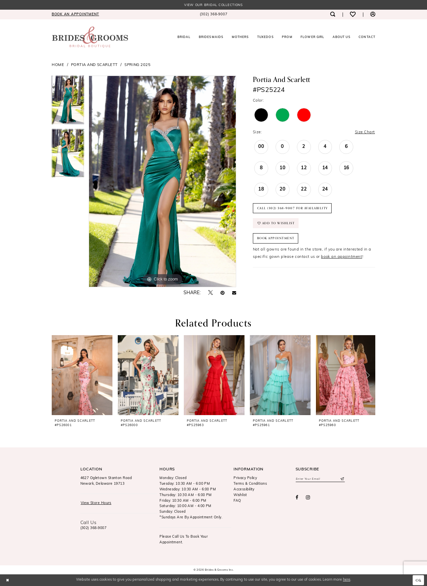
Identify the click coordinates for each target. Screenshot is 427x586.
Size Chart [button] (365, 132)
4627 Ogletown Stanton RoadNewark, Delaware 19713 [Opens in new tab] (106, 481)
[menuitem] (75, 14)
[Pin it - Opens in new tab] (223, 293)
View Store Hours (96, 503)
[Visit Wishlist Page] (353, 14)
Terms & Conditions (250, 484)
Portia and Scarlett (94, 65)
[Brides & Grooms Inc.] (90, 37)
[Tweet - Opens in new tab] (210, 293)
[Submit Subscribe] (342, 479)
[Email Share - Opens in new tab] (234, 293)
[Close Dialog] (7, 580)
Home (58, 65)
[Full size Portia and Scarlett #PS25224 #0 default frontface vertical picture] (162, 181)
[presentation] (82, 375)
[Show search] (332, 14)
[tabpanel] (68, 102)
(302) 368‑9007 (93, 528)
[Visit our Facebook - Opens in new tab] (297, 497)
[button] (373, 14)
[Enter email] (320, 479)
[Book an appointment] (75, 14)
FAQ (237, 501)
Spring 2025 (137, 65)
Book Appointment (276, 238)
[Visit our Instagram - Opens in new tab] (308, 497)
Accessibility (244, 489)
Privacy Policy (245, 478)
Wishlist (240, 495)
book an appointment (341, 257)
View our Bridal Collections (213, 5)
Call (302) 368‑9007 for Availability (292, 208)
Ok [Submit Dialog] (419, 580)
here (346, 580)
